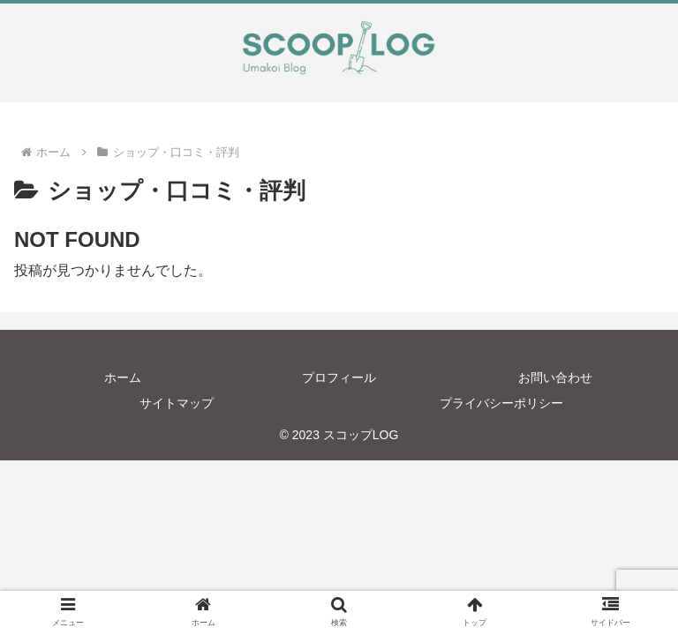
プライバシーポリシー (501, 403)
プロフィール (339, 377)
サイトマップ (176, 403)
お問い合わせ (555, 377)
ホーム (122, 377)
